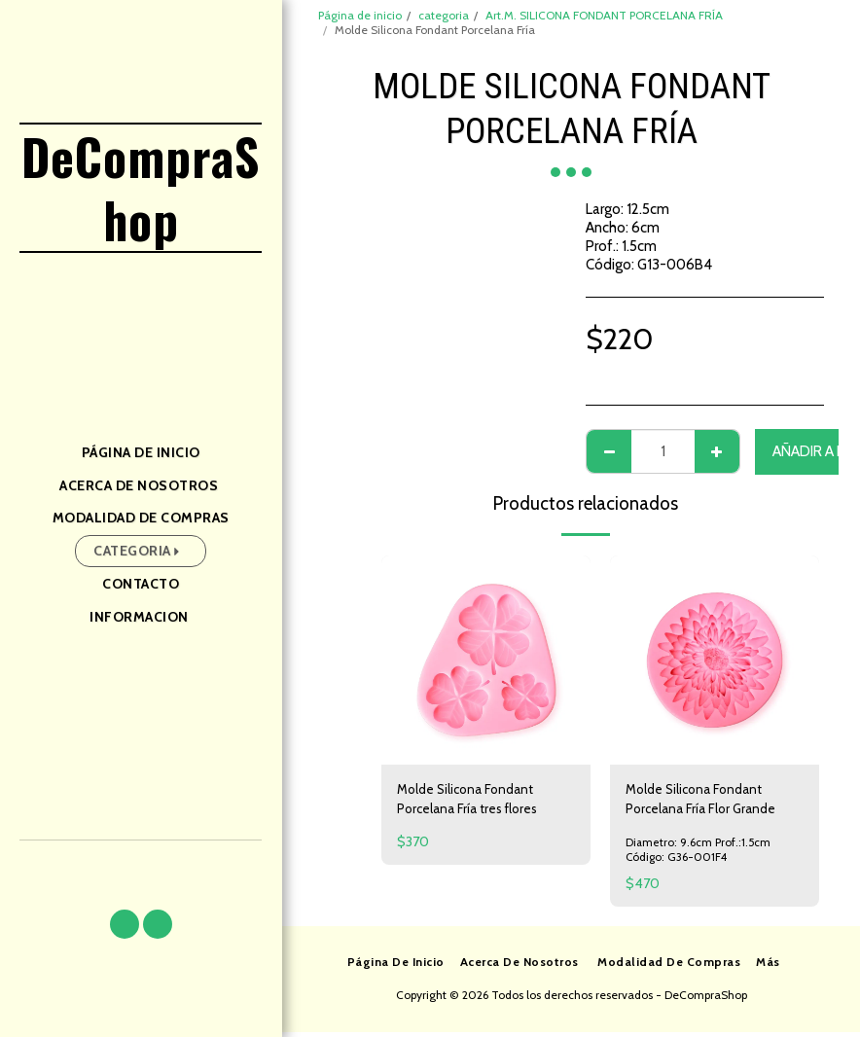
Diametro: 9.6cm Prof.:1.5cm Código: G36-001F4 (699, 854)
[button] (124, 924)
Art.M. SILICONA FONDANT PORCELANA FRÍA (604, 15)
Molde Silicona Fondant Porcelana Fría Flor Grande (706, 802)
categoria (443, 15)
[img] (486, 660)
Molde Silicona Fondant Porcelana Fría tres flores (474, 802)
